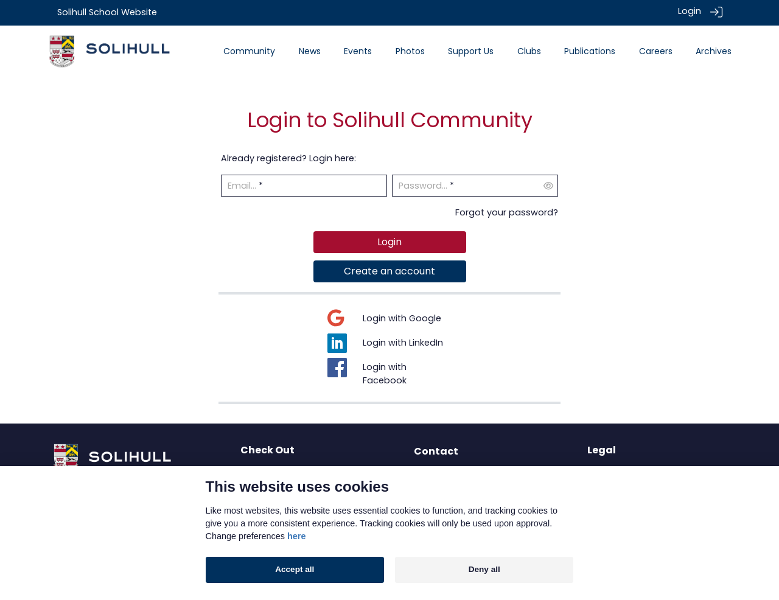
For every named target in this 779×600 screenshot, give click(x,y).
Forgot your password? (506, 212)
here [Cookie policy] (296, 536)
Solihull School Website (107, 12)
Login (689, 11)
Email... (242, 186)
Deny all (484, 569)
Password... (423, 186)
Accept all (294, 569)
